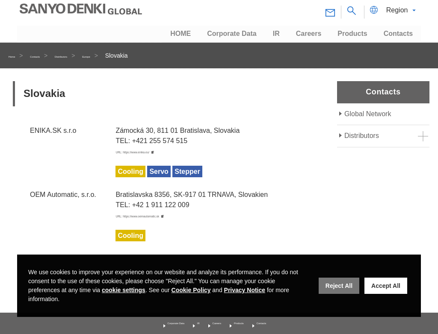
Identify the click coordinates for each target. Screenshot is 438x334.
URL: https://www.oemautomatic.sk (168, 216)
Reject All (339, 285)
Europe (132, 55)
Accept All (385, 285)
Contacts (51, 55)
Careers (217, 322)
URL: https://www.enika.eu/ (156, 151)
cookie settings (123, 290)
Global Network (367, 113)
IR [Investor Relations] (190, 322)
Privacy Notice (245, 290)
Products (252, 322)
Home (16, 55)
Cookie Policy (191, 290)
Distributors (93, 55)
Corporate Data (154, 322)
